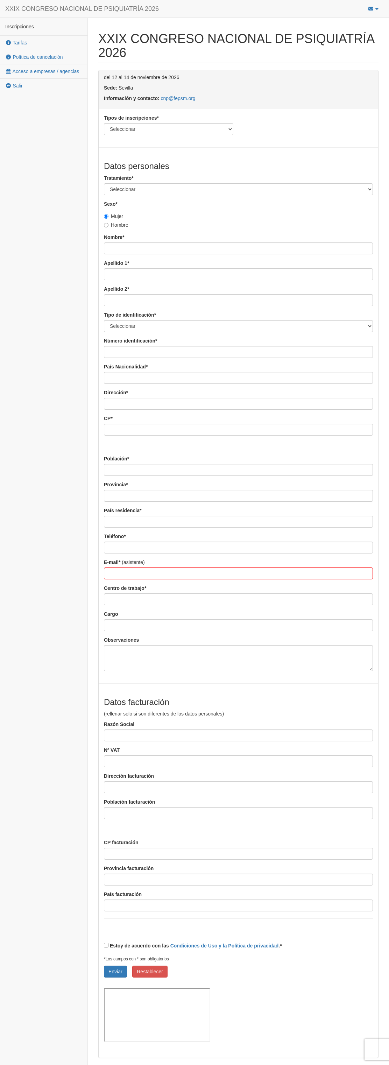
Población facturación (129, 802)
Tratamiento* (119, 178)
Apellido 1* (116, 263)
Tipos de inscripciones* (131, 118)
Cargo (111, 614)
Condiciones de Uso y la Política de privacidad (224, 945)
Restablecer (150, 971)
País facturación (123, 894)
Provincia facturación (129, 868)
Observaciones (121, 640)
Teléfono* (115, 536)
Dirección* (116, 392)
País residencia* (122, 510)
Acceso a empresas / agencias (42, 71)
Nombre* (114, 237)
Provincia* (116, 484)
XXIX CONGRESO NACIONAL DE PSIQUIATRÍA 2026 (82, 8)
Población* (116, 458)
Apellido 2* (116, 289)
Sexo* (111, 204)
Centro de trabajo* (125, 588)
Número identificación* (130, 341)
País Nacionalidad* (126, 366)
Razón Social (119, 724)
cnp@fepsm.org (178, 98)
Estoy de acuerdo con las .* (193, 945)
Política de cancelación (34, 57)
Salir (13, 86)
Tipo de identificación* (130, 315)
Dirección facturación (129, 776)
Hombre (116, 225)
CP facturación (121, 842)
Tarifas (16, 42)
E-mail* (112, 562)
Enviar (115, 971)
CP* (108, 418)
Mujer (113, 216)
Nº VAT (112, 750)
